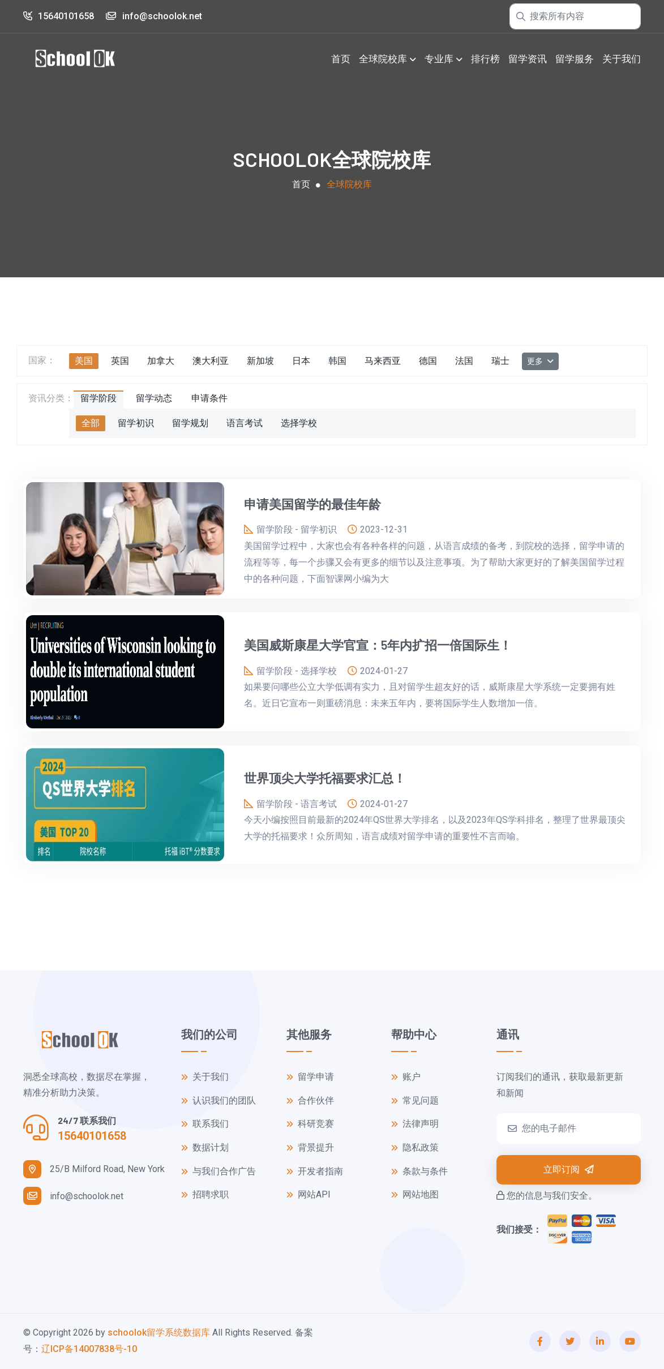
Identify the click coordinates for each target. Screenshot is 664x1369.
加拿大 (160, 360)
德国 (428, 360)
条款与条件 (419, 1171)
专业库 (439, 59)
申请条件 (209, 398)
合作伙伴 (310, 1101)
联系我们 (205, 1124)
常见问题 (415, 1101)
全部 (91, 423)
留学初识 (136, 423)
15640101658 (58, 16)
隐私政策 (415, 1148)
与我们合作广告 (218, 1171)
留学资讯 (527, 59)
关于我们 (621, 59)
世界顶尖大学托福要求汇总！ (325, 777)
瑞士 (500, 360)
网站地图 (415, 1194)
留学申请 (310, 1077)
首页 (340, 59)
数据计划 (205, 1148)
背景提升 (310, 1148)
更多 (536, 361)
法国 (464, 360)
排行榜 (485, 59)
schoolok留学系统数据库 (159, 1332)
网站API (308, 1194)
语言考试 (244, 423)
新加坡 (260, 360)
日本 (301, 360)
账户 (406, 1077)
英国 (120, 360)
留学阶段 (98, 398)
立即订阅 (568, 1169)
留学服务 (574, 59)
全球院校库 (383, 59)
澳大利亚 (210, 360)
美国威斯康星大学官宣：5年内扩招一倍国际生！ (378, 644)
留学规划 (190, 423)
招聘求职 (205, 1194)
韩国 (337, 360)
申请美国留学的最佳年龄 (312, 503)
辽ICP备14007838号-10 (89, 1349)
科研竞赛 (310, 1124)
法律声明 (415, 1124)
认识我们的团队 (218, 1101)
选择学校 (299, 423)
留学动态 (154, 398)
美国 (84, 360)
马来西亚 (383, 360)
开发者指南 (314, 1171)
